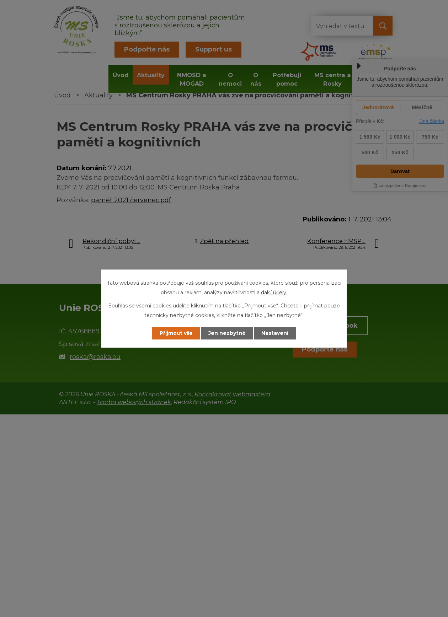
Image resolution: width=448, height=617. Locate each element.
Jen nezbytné (227, 333)
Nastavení (275, 333)
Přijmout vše (175, 333)
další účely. (274, 292)
